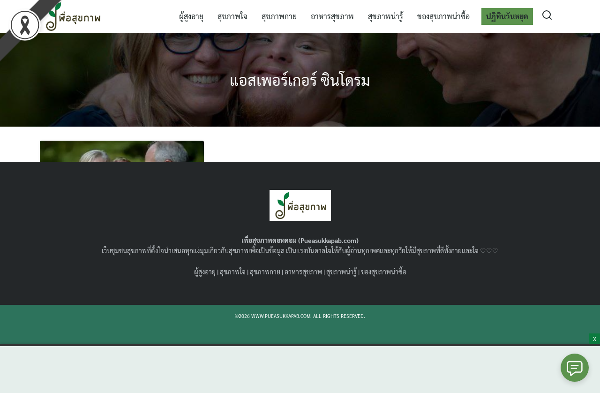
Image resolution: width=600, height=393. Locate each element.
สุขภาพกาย (279, 16)
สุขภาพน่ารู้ (385, 16)
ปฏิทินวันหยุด (507, 16)
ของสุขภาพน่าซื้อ (443, 16)
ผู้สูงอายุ (191, 16)
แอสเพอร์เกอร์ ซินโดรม (300, 79)
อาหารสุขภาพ (332, 16)
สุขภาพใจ (233, 16)
